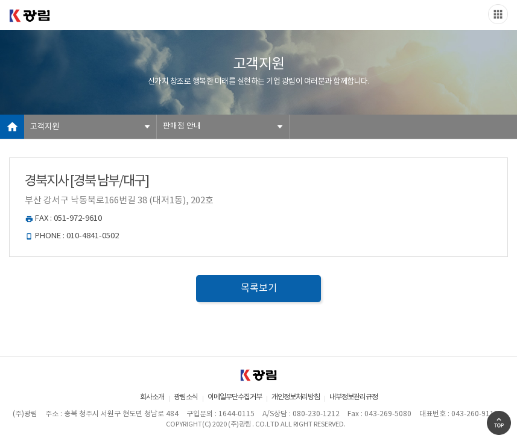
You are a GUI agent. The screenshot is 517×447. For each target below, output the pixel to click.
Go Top (499, 423)
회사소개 (152, 397)
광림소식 (186, 397)
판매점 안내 (182, 126)
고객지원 (44, 127)
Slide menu (498, 14)
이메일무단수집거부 (235, 397)
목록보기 (259, 288)
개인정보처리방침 (295, 397)
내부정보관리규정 (353, 397)
